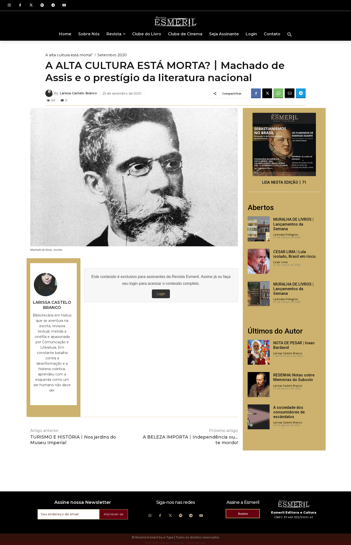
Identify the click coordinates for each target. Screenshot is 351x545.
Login (161, 294)
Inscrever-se (112, 514)
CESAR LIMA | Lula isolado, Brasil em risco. (295, 254)
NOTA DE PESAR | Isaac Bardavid (294, 345)
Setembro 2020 (112, 55)
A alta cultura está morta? (69, 55)
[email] (68, 514)
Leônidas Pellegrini (285, 234)
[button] (289, 35)
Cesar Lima (280, 262)
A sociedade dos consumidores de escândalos (289, 412)
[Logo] (175, 21)
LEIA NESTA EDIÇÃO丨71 (284, 182)
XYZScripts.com (196, 542)
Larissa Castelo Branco (78, 93)
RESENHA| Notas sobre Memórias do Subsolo (293, 377)
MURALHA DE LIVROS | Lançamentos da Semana (293, 224)
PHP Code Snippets (157, 542)
